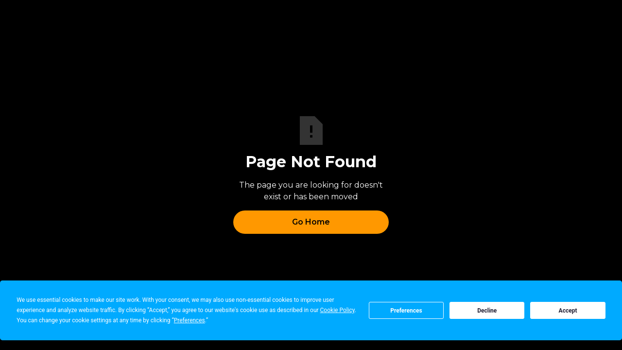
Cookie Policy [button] (337, 310)
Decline (487, 310)
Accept (568, 310)
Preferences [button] (189, 320)
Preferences (406, 310)
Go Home (311, 222)
